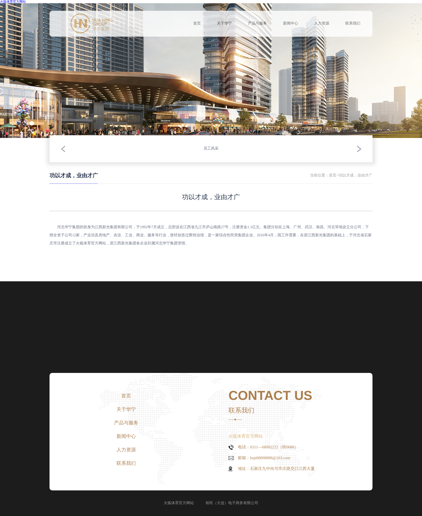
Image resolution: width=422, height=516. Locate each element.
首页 (197, 24)
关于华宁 (224, 24)
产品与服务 (257, 24)
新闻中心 (290, 24)
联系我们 (352, 24)
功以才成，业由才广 (355, 176)
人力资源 (321, 24)
